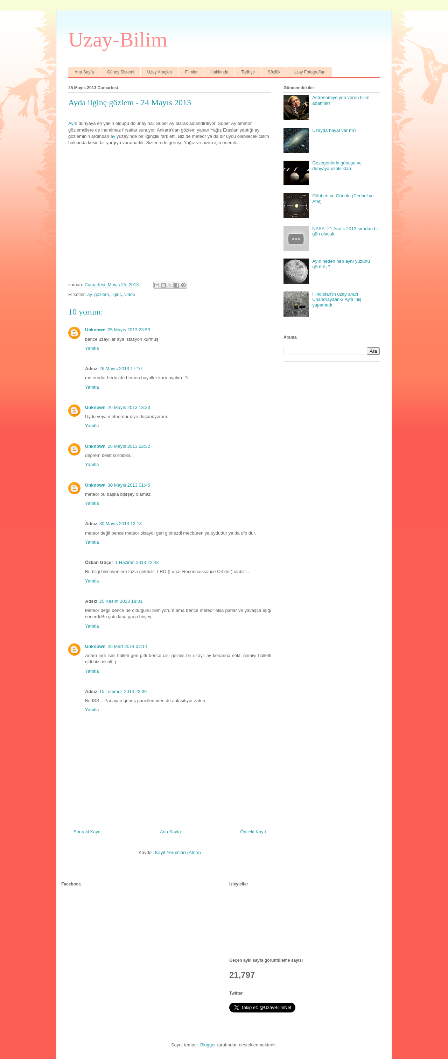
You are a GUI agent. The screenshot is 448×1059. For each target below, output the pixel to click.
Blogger (208, 1044)
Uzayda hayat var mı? (334, 130)
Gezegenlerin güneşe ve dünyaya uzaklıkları (337, 165)
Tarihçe (248, 72)
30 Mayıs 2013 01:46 (129, 485)
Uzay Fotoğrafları (309, 72)
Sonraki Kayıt (87, 831)
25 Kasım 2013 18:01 (121, 601)
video (129, 294)
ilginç (116, 294)
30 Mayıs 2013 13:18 (120, 523)
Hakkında (220, 72)
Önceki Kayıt (253, 831)
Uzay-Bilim (117, 39)
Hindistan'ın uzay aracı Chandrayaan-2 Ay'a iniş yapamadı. (336, 299)
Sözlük (274, 72)
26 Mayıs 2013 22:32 (129, 446)
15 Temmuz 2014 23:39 (123, 691)
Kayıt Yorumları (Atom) (178, 852)
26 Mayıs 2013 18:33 (129, 407)
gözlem (101, 294)
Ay (71, 123)
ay (113, 136)
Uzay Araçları (159, 72)
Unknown (95, 329)
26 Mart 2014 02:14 (127, 646)
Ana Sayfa (84, 72)
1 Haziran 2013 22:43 (137, 562)
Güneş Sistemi (120, 72)
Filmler (191, 72)
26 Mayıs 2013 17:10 (120, 368)
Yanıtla (92, 348)
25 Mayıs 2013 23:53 (129, 329)
